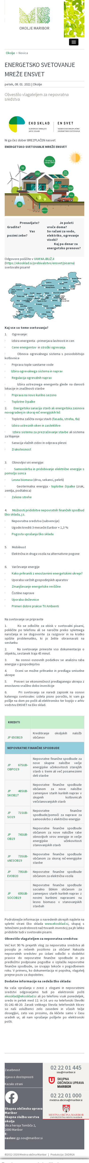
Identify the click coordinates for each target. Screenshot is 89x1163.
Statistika (14, 1154)
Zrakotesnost (21, 449)
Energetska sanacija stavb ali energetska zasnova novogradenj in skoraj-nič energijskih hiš (44, 410)
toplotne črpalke (63, 486)
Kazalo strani (14, 1084)
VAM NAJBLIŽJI (44, 259)
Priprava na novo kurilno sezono (34, 395)
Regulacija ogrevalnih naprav (32, 378)
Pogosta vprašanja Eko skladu (33, 534)
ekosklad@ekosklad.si (20, 996)
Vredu (75, 1143)
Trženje (31, 1154)
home (34, 21)
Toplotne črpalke (23, 401)
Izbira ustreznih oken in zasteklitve (36, 425)
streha (69, 419)
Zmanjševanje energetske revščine (36, 586)
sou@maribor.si (66, 1072)
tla (77, 419)
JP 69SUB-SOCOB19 (17, 895)
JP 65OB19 (14, 737)
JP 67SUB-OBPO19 (17, 767)
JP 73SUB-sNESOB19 (17, 858)
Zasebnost (12, 1070)
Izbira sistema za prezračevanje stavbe (40, 432)
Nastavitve (35, 1150)
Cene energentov (24, 347)
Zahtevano (15, 1150)
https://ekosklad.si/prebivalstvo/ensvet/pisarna (40, 263)
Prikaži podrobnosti (68, 1152)
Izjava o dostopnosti (19, 1077)
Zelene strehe (22, 497)
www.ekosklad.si (56, 924)
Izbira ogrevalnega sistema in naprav (37, 371)
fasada (58, 419)
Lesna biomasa (22, 480)
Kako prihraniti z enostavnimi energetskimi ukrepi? (47, 573)
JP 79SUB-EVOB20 (17, 874)
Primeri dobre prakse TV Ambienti (35, 606)
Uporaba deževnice (25, 599)
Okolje (10, 53)
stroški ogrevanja (53, 347)
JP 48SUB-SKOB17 (17, 793)
